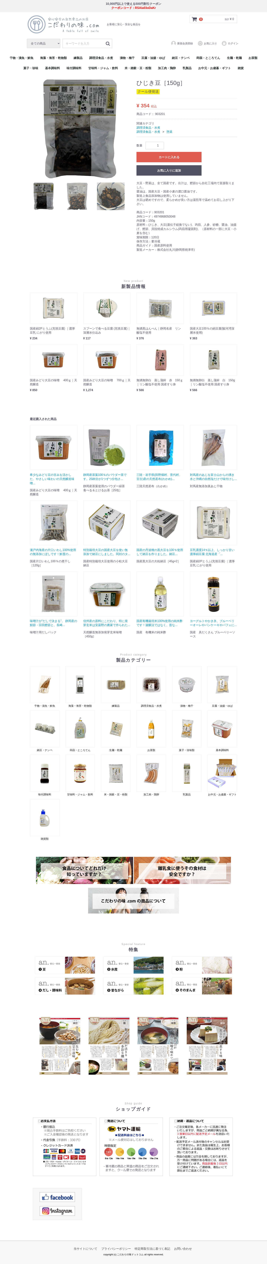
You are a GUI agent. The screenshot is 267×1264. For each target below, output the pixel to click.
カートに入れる (169, 157)
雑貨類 (45, 819)
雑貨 (241, 68)
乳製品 (187, 68)
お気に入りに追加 (169, 170)
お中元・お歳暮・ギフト (214, 68)
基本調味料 (52, 68)
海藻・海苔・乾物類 (53, 58)
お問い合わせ (183, 1248)
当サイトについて (85, 1248)
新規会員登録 (182, 43)
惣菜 (169, 131)
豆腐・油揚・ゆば (153, 58)
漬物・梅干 (127, 58)
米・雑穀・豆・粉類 (138, 68)
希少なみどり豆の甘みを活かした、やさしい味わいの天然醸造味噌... (52, 479)
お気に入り (207, 43)
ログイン (229, 43)
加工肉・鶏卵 (167, 68)
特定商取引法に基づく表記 (152, 1248)
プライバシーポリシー (116, 1248)
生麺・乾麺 (234, 58)
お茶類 (252, 58)
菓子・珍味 (30, 68)
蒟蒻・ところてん (208, 58)
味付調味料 (74, 68)
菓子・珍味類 (187, 731)
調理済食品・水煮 (101, 58)
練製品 (78, 58)
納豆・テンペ (181, 58)
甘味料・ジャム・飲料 (103, 68)
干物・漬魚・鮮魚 (21, 58)
